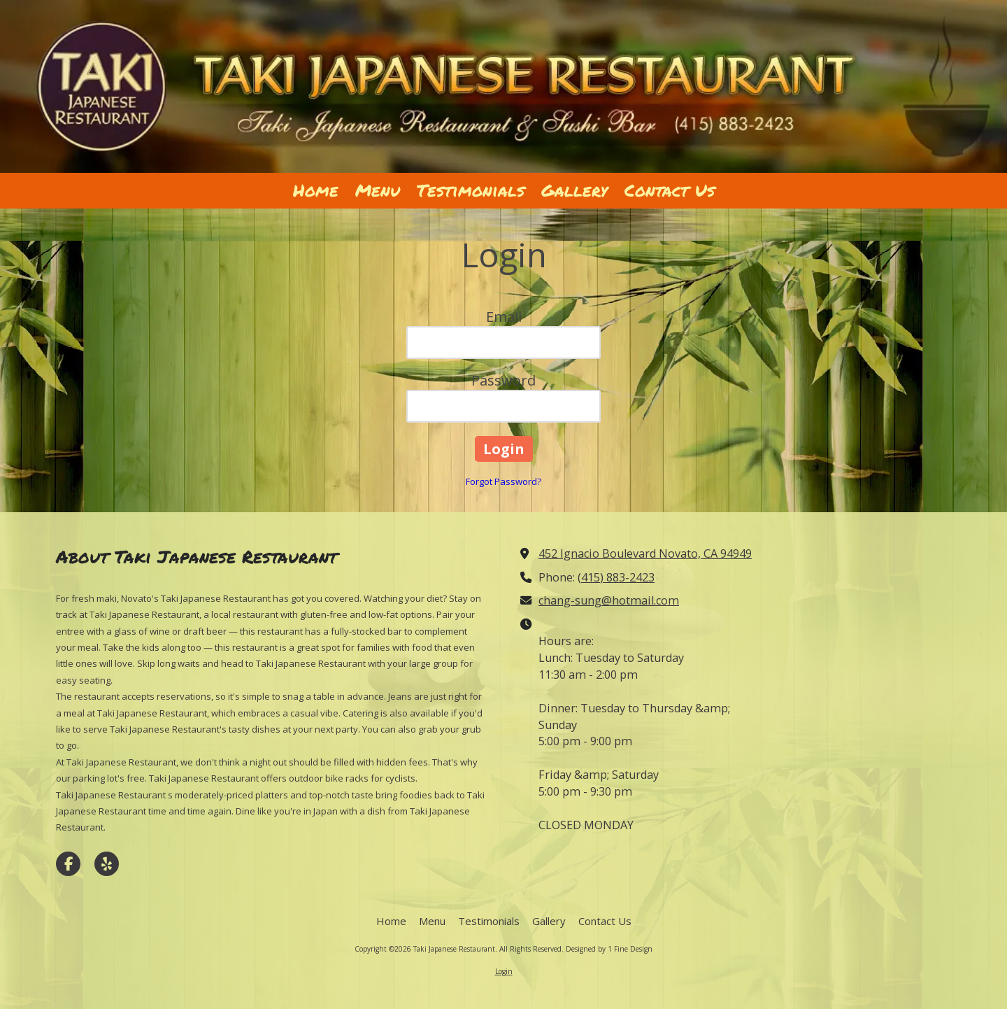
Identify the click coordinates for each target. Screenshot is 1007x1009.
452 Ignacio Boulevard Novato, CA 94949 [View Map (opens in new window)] (645, 553)
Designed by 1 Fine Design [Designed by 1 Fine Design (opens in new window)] (609, 949)
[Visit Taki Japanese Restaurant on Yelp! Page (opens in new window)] (106, 864)
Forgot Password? (503, 481)
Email (504, 316)
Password (503, 380)
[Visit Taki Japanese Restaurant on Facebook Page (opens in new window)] (68, 864)
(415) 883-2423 (616, 577)
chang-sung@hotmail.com (608, 600)
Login (504, 971)
